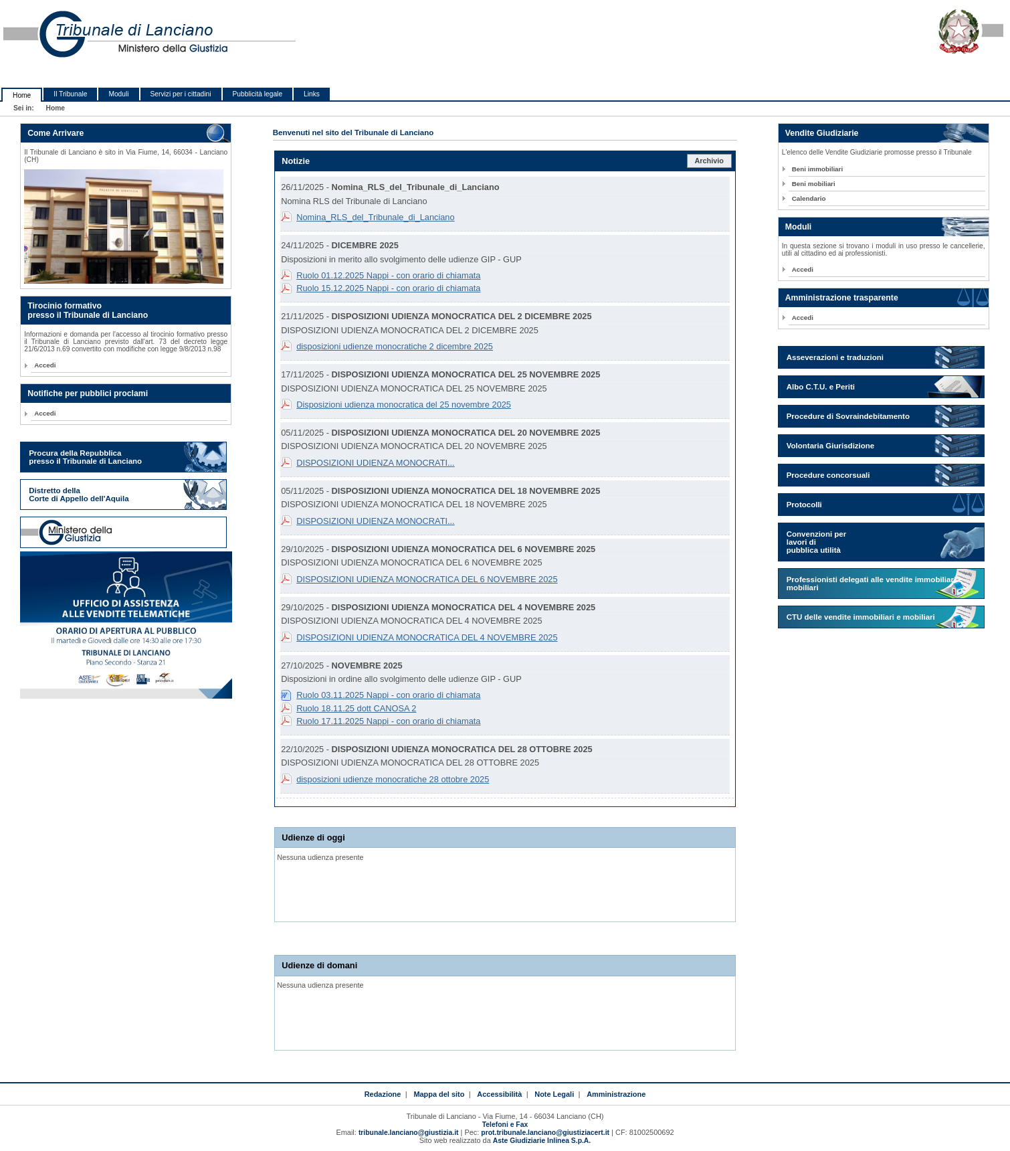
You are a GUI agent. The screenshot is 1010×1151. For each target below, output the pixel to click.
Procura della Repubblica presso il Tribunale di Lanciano (85, 457)
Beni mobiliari (813, 183)
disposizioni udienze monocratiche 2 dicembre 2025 (394, 346)
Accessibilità (499, 1094)
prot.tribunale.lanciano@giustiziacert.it (545, 1132)
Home (22, 95)
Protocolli (804, 505)
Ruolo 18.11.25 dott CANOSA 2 (356, 708)
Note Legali (554, 1094)
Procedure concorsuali (828, 475)
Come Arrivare (55, 133)
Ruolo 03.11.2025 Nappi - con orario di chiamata (388, 695)
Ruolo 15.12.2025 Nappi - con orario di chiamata (388, 288)
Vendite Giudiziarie (822, 133)
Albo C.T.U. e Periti (821, 387)
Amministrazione (616, 1094)
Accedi (45, 365)
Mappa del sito (438, 1094)
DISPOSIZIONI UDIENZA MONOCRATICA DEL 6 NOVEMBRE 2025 (426, 579)
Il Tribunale (70, 94)
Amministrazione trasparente (841, 297)
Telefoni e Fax (505, 1124)
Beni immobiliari (817, 169)
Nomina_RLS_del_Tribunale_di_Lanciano (375, 217)
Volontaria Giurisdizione (831, 446)
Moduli (118, 94)
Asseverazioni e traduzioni (835, 357)
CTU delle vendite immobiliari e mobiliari (861, 617)
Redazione (383, 1094)
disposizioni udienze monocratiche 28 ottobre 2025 (392, 779)
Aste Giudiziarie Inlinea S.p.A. (542, 1140)
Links (312, 94)
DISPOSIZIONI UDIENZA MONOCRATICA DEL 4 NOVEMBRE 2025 (426, 637)
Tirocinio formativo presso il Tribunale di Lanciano (87, 310)
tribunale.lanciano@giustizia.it (409, 1132)
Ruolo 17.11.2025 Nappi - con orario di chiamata (388, 721)
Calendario (809, 198)
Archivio (709, 161)
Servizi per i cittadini (180, 94)
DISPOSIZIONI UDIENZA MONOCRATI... (375, 463)
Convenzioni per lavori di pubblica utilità (817, 542)
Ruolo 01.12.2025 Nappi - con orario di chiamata (388, 275)
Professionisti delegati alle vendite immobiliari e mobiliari (875, 584)
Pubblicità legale (258, 94)
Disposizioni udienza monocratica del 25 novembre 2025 (403, 405)
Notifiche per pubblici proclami (87, 393)
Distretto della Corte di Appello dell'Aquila (78, 494)
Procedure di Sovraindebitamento (848, 416)
